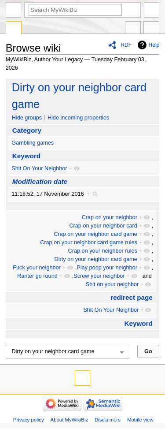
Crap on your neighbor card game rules (88, 242)
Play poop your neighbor (107, 268)
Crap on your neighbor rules (102, 251)
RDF (126, 45)
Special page (13, 29)
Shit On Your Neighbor (39, 168)
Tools (151, 29)
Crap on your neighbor (109, 217)
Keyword (26, 156)
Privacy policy (28, 419)
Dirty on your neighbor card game (96, 259)
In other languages (132, 29)
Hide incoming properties (78, 118)
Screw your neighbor (99, 276)
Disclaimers (108, 419)
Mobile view (140, 419)
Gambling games (32, 143)
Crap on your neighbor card (103, 226)
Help (154, 45)
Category (26, 130)
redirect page (131, 297)
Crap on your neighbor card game (95, 234)
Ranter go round (37, 276)
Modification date (39, 181)
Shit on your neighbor (112, 284)
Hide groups (27, 118)
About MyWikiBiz (69, 419)
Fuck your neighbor (37, 268)
